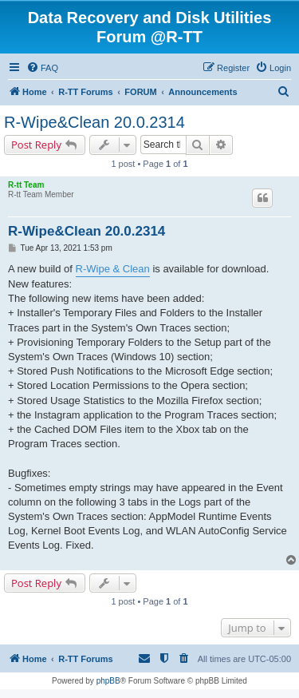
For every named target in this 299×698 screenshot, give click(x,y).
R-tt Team (26, 184)
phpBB (108, 680)
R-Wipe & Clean (113, 269)
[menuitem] (42, 67)
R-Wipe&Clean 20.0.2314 (94, 122)
